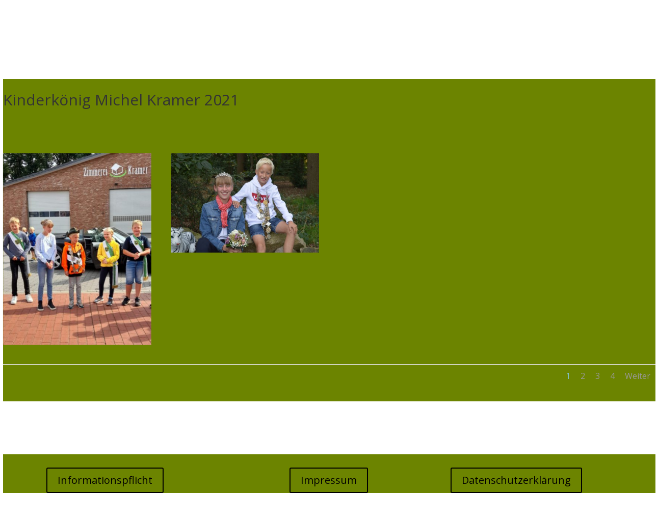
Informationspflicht (105, 480)
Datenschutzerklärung (516, 480)
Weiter (637, 375)
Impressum (329, 480)
